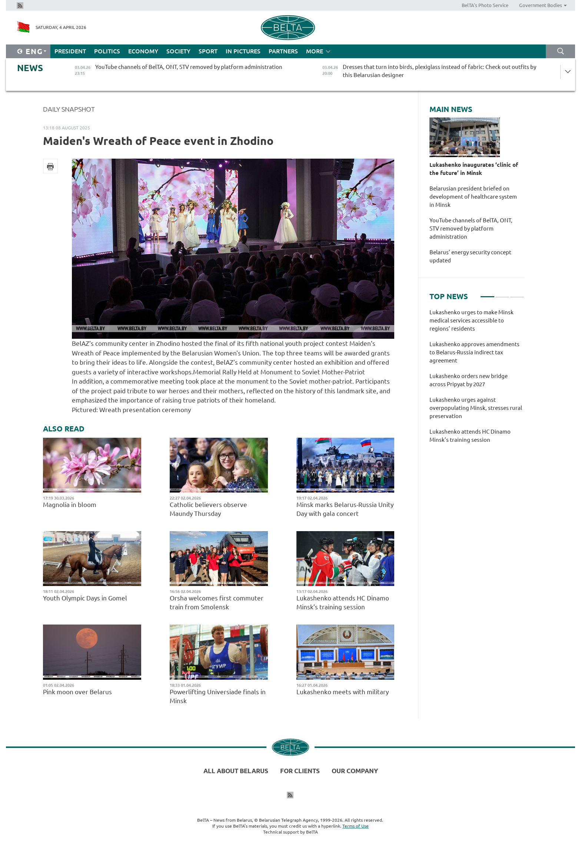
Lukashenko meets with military (342, 691)
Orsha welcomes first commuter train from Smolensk (216, 602)
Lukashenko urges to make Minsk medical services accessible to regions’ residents (471, 320)
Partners (283, 51)
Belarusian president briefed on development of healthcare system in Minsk (473, 196)
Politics (107, 51)
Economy (143, 51)
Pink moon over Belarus (78, 691)
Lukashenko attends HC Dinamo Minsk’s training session (342, 602)
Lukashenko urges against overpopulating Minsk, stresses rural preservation (475, 408)
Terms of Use (355, 826)
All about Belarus (235, 770)
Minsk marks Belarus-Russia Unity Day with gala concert (345, 509)
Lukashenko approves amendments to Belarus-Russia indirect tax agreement (474, 352)
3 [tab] (517, 293)
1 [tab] (487, 293)
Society (178, 51)
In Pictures (243, 51)
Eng (34, 51)
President (70, 51)
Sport (208, 51)
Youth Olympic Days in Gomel (85, 598)
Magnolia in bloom (69, 504)
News (30, 68)
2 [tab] (502, 293)
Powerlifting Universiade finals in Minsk (218, 696)
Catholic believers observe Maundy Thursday (208, 509)
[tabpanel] (476, 379)
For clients (300, 770)
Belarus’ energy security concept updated (470, 256)
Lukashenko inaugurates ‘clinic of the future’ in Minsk (473, 169)
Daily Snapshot (69, 109)
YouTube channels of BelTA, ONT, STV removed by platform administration (470, 228)
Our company (355, 770)
